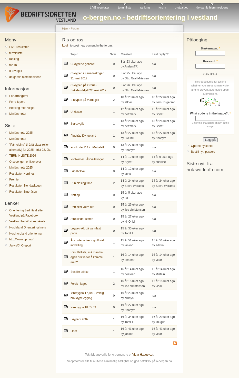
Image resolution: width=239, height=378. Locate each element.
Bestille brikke (79, 272)
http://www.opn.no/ (21, 239)
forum (162, 7)
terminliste (124, 7)
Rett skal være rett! (82, 207)
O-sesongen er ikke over (25, 161)
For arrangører (18, 96)
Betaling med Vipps (21, 108)
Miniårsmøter (17, 113)
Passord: (210, 61)
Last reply (160, 54)
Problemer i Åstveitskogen (87, 159)
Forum (75, 28)
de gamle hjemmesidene (212, 7)
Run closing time (81, 183)
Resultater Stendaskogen (25, 185)
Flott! (73, 331)
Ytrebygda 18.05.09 (83, 307)
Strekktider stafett (81, 219)
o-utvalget (181, 7)
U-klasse (76, 111)
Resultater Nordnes (21, 173)
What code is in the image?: (210, 113)
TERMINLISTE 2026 (22, 155)
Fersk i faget (78, 283)
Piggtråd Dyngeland (83, 135)
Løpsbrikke (77, 171)
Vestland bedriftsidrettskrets (27, 221)
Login (65, 45)
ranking (145, 7)
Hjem (65, 28)
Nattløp (75, 195)
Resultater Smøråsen (23, 191)
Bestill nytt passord (203, 151)
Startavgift (77, 123)
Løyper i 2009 (79, 319)
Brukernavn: (210, 48)
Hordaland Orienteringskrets (27, 227)
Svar (113, 54)
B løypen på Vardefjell (84, 100)
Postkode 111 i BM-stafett (87, 147)
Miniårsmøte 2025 (21, 132)
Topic (74, 54)
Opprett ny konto (202, 146)
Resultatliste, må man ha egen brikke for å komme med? (86, 257)
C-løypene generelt (82, 64)
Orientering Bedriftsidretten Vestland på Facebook (26, 213)
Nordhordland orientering (25, 233)
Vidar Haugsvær (142, 354)
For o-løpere (17, 102)
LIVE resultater (99, 7)
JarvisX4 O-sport (20, 245)
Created (126, 54)
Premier (14, 179)
